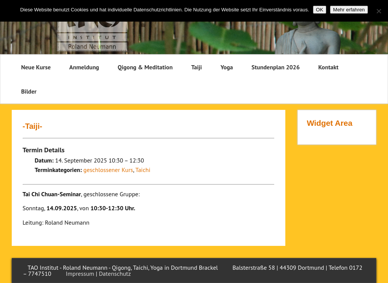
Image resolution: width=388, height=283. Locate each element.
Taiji (196, 67)
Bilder (29, 91)
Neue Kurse (36, 67)
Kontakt (328, 67)
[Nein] (378, 11)
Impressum (80, 273)
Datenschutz (115, 273)
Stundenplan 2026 (276, 67)
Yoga (227, 67)
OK (319, 10)
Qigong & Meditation (144, 67)
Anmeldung (84, 67)
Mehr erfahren (349, 10)
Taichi (142, 170)
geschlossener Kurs (108, 170)
